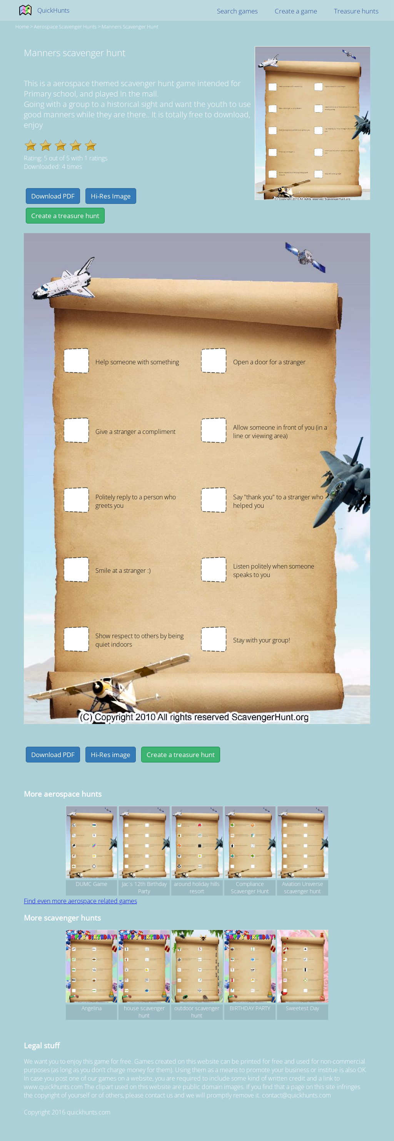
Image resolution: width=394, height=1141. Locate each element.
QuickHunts (53, 10)
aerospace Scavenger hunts (65, 26)
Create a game (296, 11)
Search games (237, 11)
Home (22, 26)
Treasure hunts (356, 11)
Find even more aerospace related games (80, 901)
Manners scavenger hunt (130, 26)
